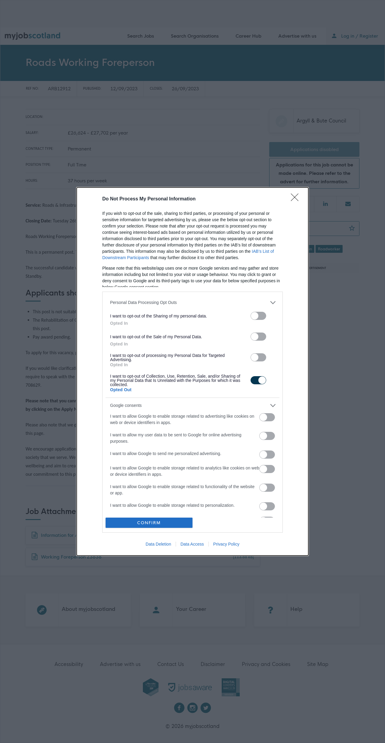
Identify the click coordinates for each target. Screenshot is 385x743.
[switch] (258, 316)
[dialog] (192, 371)
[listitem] (192, 302)
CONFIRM (149, 522)
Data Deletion (158, 544)
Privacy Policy (226, 544)
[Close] (296, 199)
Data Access (192, 544)
